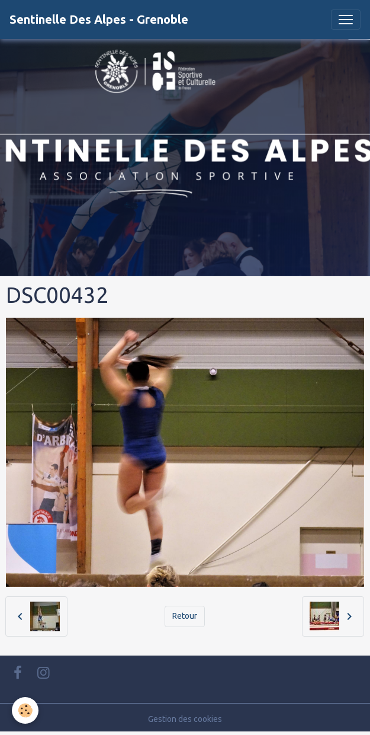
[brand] (98, 19)
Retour (184, 616)
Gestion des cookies (185, 719)
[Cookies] (25, 710)
